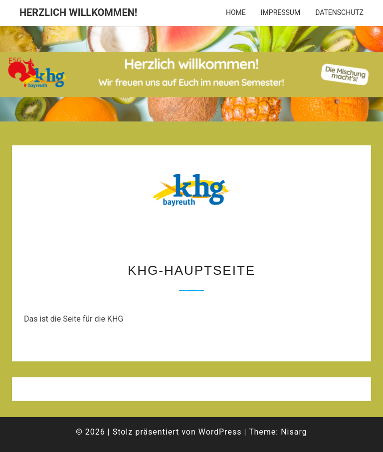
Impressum (280, 12)
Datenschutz (339, 12)
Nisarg (294, 432)
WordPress (220, 432)
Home (236, 12)
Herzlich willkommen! (78, 12)
